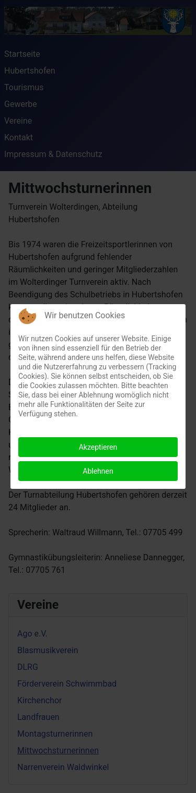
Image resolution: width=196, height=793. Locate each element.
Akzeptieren (98, 447)
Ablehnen (98, 471)
